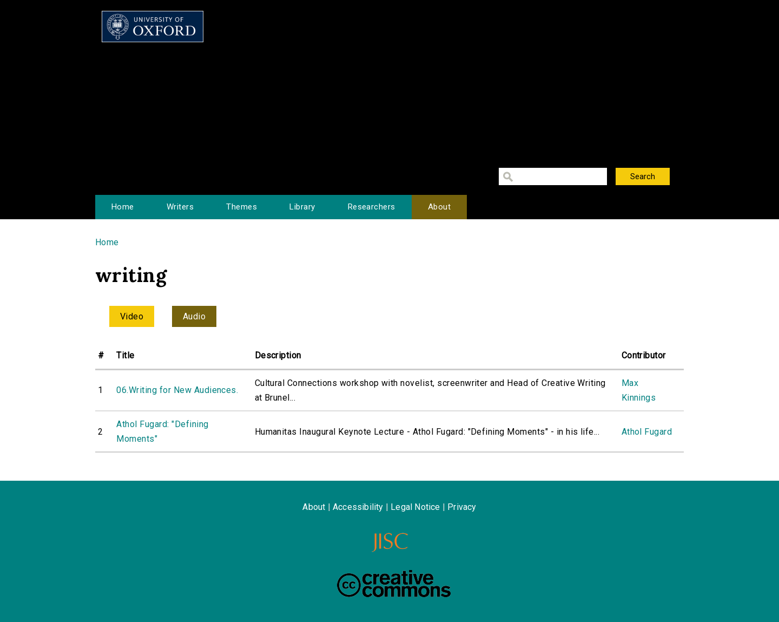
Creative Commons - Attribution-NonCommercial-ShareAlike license (394, 583)
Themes (241, 207)
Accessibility (358, 507)
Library (302, 207)
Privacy (461, 507)
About (439, 207)
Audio (194, 316)
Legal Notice (415, 507)
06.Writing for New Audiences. (177, 390)
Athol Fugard (647, 432)
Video (131, 316)
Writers (180, 207)
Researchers (371, 207)
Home (122, 207)
